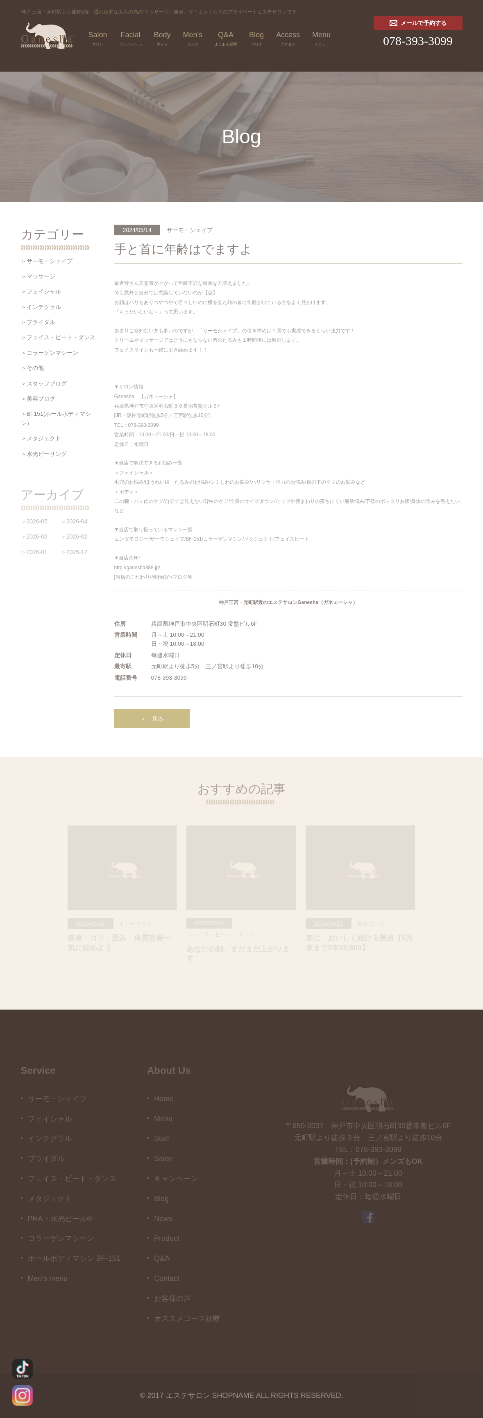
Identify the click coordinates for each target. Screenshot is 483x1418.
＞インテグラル (41, 307)
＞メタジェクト (41, 438)
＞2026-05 (34, 521)
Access (288, 40)
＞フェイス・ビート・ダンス (58, 337)
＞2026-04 (74, 521)
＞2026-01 (34, 552)
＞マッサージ (38, 276)
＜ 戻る (152, 718)
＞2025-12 (74, 552)
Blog (256, 40)
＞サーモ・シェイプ (47, 261)
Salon (97, 40)
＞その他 (32, 368)
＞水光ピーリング (44, 454)
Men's (192, 40)
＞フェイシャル (41, 291)
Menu (321, 40)
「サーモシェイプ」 (220, 331)
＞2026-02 (74, 536)
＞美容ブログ (38, 398)
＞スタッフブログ (44, 383)
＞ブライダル (38, 322)
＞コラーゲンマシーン (49, 352)
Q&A (226, 40)
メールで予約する (418, 23)
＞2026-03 (34, 536)
